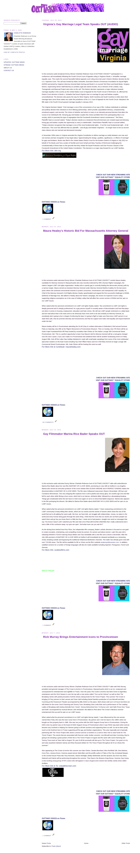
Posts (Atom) (56, 846)
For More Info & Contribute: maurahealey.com (61, 347)
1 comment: (47, 219)
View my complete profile (14, 52)
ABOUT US (8, 68)
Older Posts (126, 843)
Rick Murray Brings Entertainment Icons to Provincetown (80, 636)
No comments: (48, 422)
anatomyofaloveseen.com (110, 542)
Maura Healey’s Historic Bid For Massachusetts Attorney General (85, 230)
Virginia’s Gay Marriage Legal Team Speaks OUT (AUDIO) (80, 24)
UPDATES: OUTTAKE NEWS (14, 62)
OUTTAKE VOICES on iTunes (53, 202)
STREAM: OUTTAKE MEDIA (14, 65)
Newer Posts (46, 843)
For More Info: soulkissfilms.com (55, 550)
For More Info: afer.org (51, 151)
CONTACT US (9, 70)
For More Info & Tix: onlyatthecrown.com (59, 766)
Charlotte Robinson (22, 33)
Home (86, 843)
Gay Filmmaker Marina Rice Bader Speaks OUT (74, 433)
